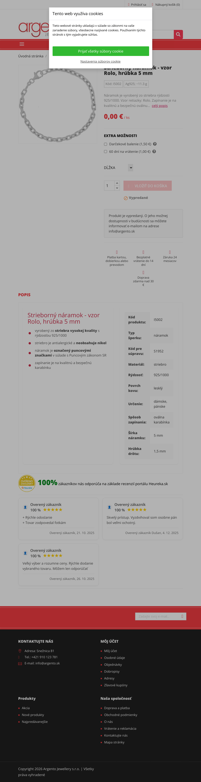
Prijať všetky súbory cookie (100, 51)
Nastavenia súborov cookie (100, 61)
